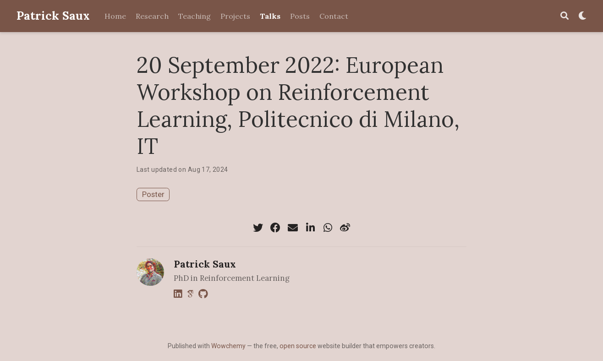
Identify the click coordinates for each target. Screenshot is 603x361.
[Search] (564, 16)
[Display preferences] (582, 16)
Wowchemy (228, 346)
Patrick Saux (53, 15)
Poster (153, 194)
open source (298, 346)
